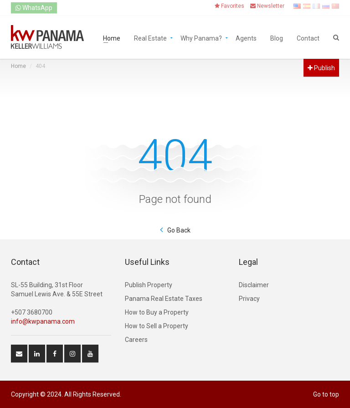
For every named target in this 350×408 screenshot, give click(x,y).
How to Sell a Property (156, 326)
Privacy (249, 298)
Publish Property (148, 285)
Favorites (229, 6)
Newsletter (267, 6)
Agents (246, 38)
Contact (308, 38)
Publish (321, 68)
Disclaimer (254, 285)
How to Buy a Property (157, 312)
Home (111, 38)
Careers (136, 339)
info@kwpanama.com (43, 321)
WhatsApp (33, 7)
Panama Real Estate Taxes (163, 298)
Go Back (178, 230)
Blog (276, 38)
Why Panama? (201, 38)
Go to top (326, 394)
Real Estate (150, 38)
